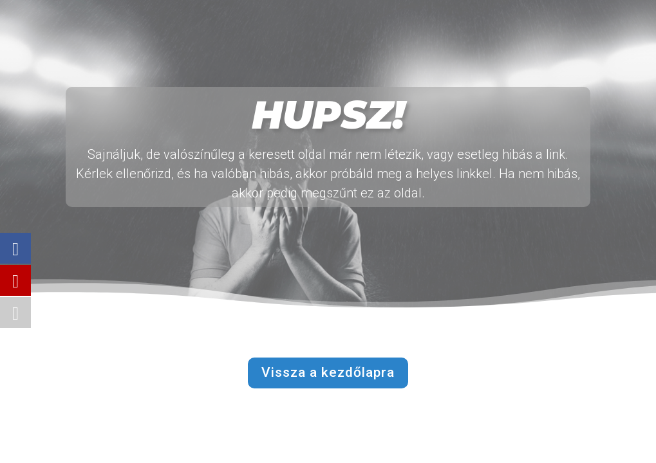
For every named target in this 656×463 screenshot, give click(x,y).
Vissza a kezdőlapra (328, 372)
